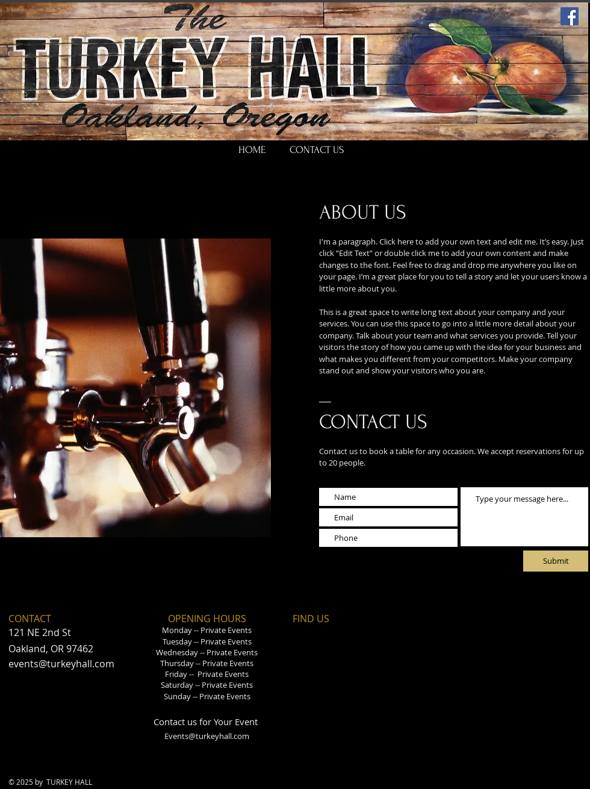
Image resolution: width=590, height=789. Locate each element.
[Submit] (555, 561)
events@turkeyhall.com (61, 663)
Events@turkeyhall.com (206, 736)
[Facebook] (569, 16)
